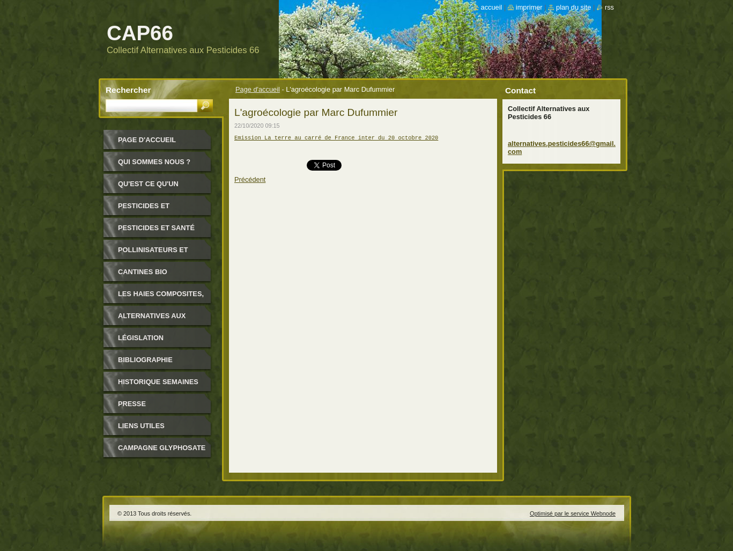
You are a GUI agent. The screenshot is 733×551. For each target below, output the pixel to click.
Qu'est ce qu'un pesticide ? (148, 187)
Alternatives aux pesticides (152, 319)
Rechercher (128, 89)
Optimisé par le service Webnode (573, 513)
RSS (609, 7)
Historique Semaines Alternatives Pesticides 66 (158, 385)
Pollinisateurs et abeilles (153, 253)
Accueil (491, 7)
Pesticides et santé (156, 228)
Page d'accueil (257, 89)
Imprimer (529, 7)
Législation (141, 338)
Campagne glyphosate (161, 448)
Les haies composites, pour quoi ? (161, 297)
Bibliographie (145, 360)
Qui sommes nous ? (154, 162)
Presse (132, 404)
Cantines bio (142, 272)
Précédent (249, 183)
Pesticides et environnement (148, 209)
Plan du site (573, 7)
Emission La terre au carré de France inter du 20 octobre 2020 (336, 138)
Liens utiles (141, 426)
